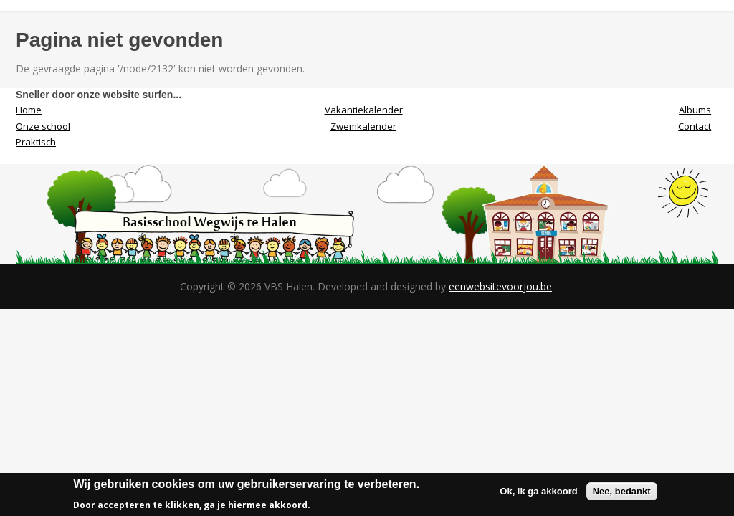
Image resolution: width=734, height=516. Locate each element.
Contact (694, 126)
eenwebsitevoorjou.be (500, 286)
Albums (695, 109)
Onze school (43, 126)
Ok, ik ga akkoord (538, 494)
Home (29, 109)
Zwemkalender (363, 126)
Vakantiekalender (364, 109)
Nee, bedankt (622, 494)
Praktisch (36, 141)
